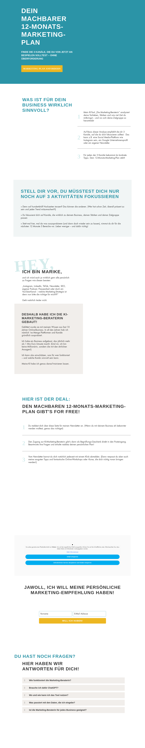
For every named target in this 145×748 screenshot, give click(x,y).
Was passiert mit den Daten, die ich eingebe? (52, 703)
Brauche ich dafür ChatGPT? (44, 688)
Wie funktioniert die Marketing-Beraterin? (50, 681)
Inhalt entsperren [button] (72, 557)
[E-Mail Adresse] (89, 614)
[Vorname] (55, 614)
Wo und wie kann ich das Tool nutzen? (49, 696)
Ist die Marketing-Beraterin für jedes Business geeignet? (58, 711)
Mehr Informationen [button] (72, 552)
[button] (73, 681)
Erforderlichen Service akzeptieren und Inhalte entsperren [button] (72, 563)
